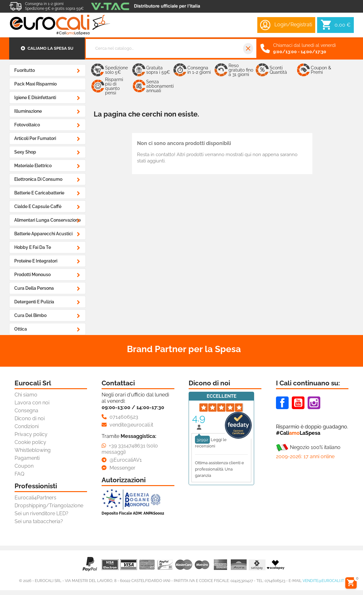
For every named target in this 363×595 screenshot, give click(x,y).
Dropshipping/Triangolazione (49, 506)
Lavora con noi (32, 403)
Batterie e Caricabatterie (39, 192)
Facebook (282, 402)
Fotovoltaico (27, 124)
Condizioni (27, 426)
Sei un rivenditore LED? (41, 513)
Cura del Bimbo (30, 315)
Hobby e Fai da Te (32, 247)
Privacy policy (31, 434)
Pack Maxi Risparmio (35, 83)
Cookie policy (30, 442)
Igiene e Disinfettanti (35, 97)
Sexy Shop (25, 152)
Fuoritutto (24, 70)
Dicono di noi (30, 418)
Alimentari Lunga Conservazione (47, 220)
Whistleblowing (33, 450)
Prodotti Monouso (32, 274)
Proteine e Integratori (35, 260)
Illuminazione (28, 111)
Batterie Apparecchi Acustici (43, 233)
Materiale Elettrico (33, 165)
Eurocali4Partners (35, 498)
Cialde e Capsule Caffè (37, 206)
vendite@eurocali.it (323, 581)
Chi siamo (26, 395)
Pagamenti (27, 458)
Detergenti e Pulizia (34, 301)
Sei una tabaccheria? (39, 521)
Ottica (20, 329)
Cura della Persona (34, 288)
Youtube (298, 402)
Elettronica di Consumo (38, 179)
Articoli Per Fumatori (35, 138)
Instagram (314, 402)
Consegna (26, 411)
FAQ (19, 474)
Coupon (24, 466)
